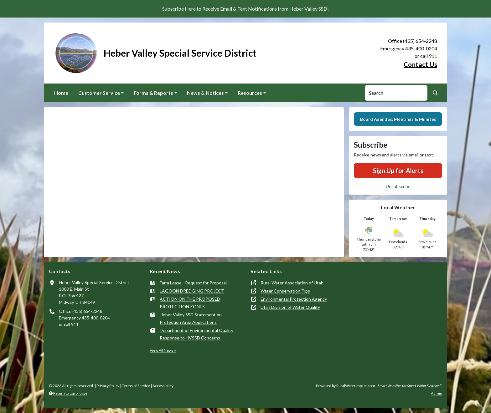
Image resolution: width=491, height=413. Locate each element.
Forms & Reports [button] (153, 93)
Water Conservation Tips (285, 290)
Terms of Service (136, 385)
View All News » (163, 350)
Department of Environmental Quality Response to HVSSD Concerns (196, 334)
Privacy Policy (107, 385)
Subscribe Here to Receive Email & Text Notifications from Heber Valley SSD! (245, 9)
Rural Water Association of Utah (292, 282)
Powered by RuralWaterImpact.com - (379, 385)
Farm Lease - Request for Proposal (193, 282)
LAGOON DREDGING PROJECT (192, 290)
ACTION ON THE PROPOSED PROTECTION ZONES (190, 302)
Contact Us (420, 64)
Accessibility (162, 385)
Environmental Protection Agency (294, 299)
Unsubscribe (398, 186)
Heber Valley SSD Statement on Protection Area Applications (191, 318)
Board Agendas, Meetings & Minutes (398, 119)
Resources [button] (250, 93)
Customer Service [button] (99, 93)
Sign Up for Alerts (398, 170)
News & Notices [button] (205, 93)
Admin (436, 393)
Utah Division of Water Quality (290, 307)
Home (61, 93)
